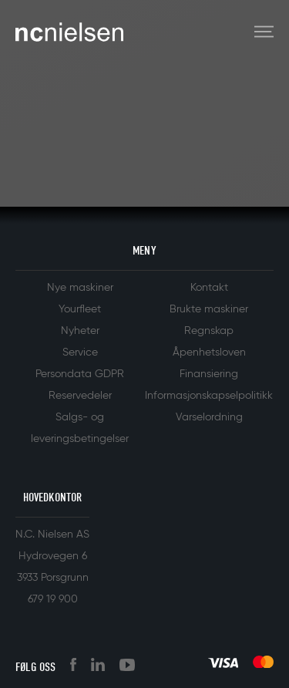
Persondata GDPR (79, 374)
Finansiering (209, 374)
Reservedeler (80, 395)
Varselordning (209, 417)
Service (80, 352)
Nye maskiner (80, 287)
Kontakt (209, 287)
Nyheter (80, 330)
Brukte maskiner (209, 309)
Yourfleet (80, 309)
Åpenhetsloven (209, 352)
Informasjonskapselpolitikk (209, 395)
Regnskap (209, 330)
